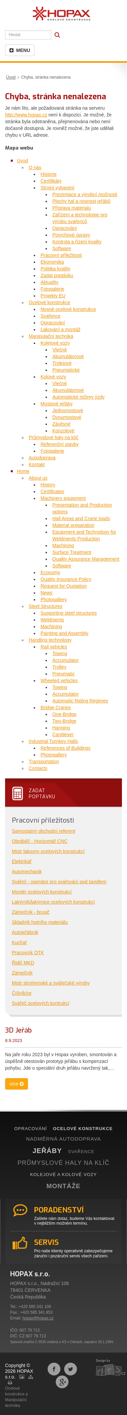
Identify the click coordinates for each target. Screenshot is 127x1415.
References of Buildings (66, 748)
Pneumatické (66, 370)
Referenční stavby (60, 444)
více (16, 1084)
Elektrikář (21, 861)
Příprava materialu (71, 208)
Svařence (50, 316)
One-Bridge (64, 714)
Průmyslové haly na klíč (53, 437)
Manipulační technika (51, 336)
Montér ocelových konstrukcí (42, 892)
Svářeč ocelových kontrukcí (40, 1003)
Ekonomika (52, 262)
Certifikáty (51, 181)
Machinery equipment (63, 498)
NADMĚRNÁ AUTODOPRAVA (63, 1139)
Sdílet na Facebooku (54, 1369)
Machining (63, 545)
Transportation (44, 761)
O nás (35, 167)
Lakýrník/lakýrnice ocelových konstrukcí (53, 902)
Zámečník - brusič (30, 912)
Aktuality (49, 282)
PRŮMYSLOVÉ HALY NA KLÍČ (63, 1162)
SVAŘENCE (81, 1151)
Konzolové (63, 430)
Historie (48, 174)
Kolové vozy (53, 376)
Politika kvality (55, 268)
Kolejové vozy (55, 343)
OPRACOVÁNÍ (30, 1128)
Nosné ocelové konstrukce (68, 309)
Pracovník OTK (28, 952)
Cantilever (63, 734)
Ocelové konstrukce (49, 302)
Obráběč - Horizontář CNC (40, 841)
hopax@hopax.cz (37, 1318)
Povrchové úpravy (71, 235)
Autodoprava (42, 457)
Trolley (59, 667)
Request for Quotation (64, 586)
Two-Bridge (64, 721)
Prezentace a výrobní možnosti (84, 194)
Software (61, 248)
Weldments (52, 619)
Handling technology (50, 640)
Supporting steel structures (69, 613)
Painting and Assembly (64, 633)
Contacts (38, 768)
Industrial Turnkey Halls (53, 741)
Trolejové (62, 363)
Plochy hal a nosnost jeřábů (81, 201)
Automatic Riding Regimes (80, 700)
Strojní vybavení (57, 187)
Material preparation (73, 525)
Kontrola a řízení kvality (77, 241)
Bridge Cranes (56, 707)
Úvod (11, 77)
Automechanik (27, 871)
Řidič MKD (23, 962)
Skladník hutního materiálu (40, 922)
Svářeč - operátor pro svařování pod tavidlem (59, 881)
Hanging (61, 727)
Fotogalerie (52, 289)
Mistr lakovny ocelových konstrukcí (48, 851)
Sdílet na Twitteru (70, 1369)
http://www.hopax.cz (26, 114)
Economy (50, 572)
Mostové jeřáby (57, 403)
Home (23, 471)
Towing (59, 653)
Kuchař (19, 942)
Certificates (52, 491)
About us (38, 478)
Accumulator (65, 660)
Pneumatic (63, 673)
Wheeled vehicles (59, 680)
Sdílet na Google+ (62, 1382)
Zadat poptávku (57, 275)
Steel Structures (45, 606)
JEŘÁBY (47, 1150)
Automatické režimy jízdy (78, 397)
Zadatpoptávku (42, 793)
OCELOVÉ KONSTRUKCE (83, 1128)
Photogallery (54, 599)
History (48, 484)
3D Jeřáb (18, 1030)
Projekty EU (53, 295)
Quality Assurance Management (85, 559)
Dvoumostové (66, 417)
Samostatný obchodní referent (43, 831)
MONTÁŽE (64, 1186)
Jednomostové (67, 410)
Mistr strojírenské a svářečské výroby (51, 983)
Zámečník (22, 973)
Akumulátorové (68, 356)
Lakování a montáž (60, 329)
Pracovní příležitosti (61, 255)
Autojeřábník (25, 932)
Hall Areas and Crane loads (81, 518)
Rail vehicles (54, 646)
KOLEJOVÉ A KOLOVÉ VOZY (63, 1174)
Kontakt (37, 464)
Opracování (64, 228)
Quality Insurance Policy (66, 579)
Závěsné (61, 424)
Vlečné (59, 349)
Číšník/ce (21, 993)
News (46, 592)
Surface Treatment (71, 552)
